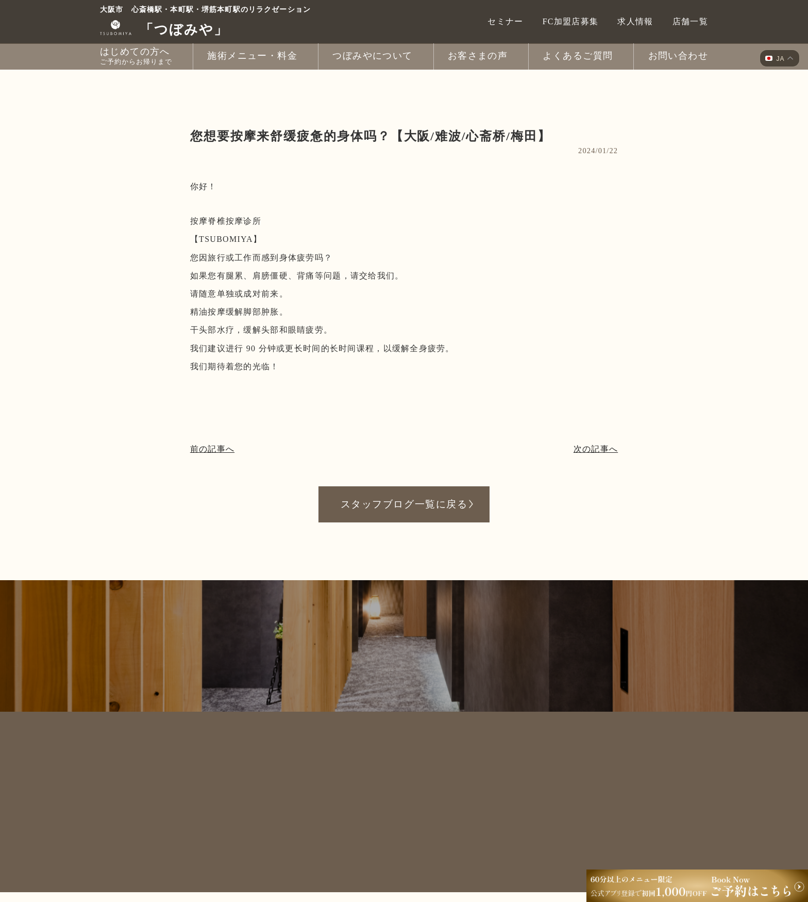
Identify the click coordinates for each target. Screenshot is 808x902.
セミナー (505, 21)
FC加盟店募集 (571, 21)
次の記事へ (596, 449)
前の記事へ (212, 449)
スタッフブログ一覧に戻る (404, 503)
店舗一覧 (690, 21)
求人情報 (635, 21)
